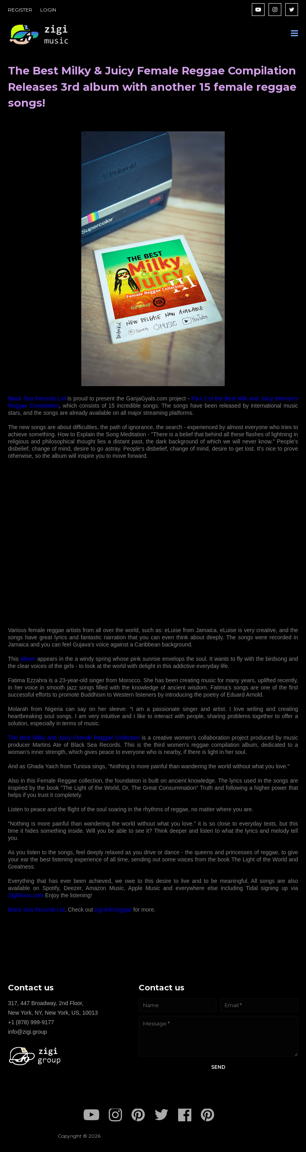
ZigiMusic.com (25, 895)
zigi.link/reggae (112, 909)
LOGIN (48, 10)
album (28, 659)
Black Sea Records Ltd (37, 398)
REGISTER (20, 10)
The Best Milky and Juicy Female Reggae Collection (74, 737)
